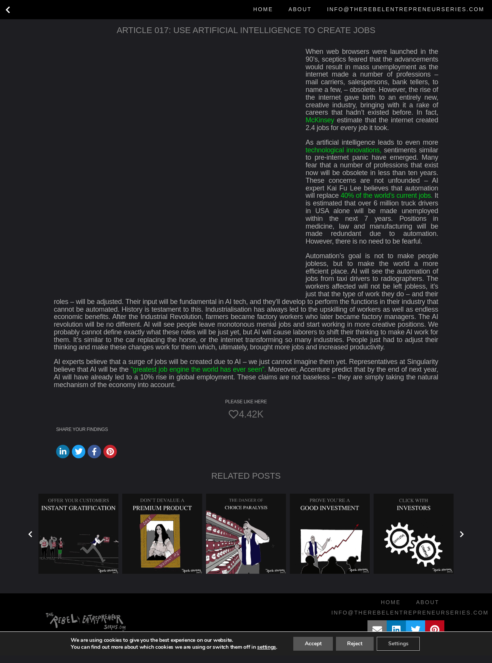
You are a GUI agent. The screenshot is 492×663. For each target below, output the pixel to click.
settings (265, 654)
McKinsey (320, 120)
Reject (354, 651)
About (299, 9)
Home (263, 9)
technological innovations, (344, 150)
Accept (312, 651)
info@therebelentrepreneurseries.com (405, 9)
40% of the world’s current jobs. (390, 195)
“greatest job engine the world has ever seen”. (198, 377)
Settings (399, 651)
